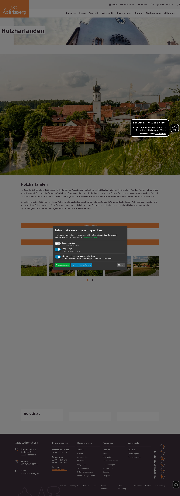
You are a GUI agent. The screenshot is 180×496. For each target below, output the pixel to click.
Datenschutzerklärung (91, 237)
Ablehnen (120, 265)
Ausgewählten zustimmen (81, 265)
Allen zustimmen (62, 265)
